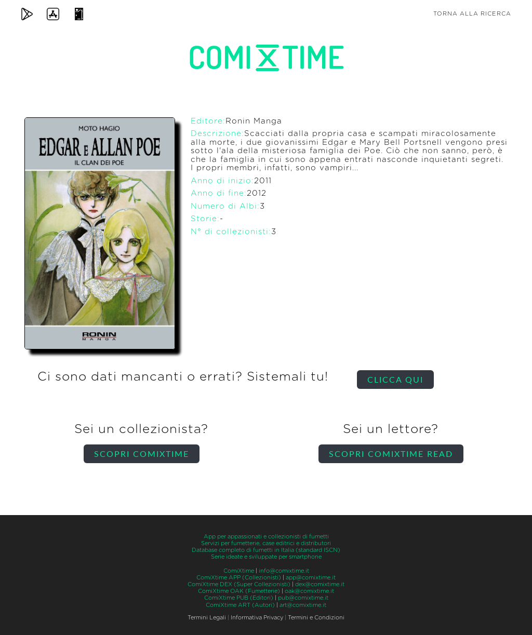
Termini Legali (207, 617)
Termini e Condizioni (316, 617)
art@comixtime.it (303, 605)
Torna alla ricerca (472, 14)
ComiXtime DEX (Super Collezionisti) (239, 584)
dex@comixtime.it (319, 584)
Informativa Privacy (257, 617)
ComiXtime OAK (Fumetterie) (239, 591)
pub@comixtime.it (303, 598)
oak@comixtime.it (309, 591)
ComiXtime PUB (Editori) (238, 598)
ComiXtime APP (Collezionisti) (238, 577)
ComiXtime (238, 571)
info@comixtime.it (284, 571)
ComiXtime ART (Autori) (240, 605)
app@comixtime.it (311, 577)
